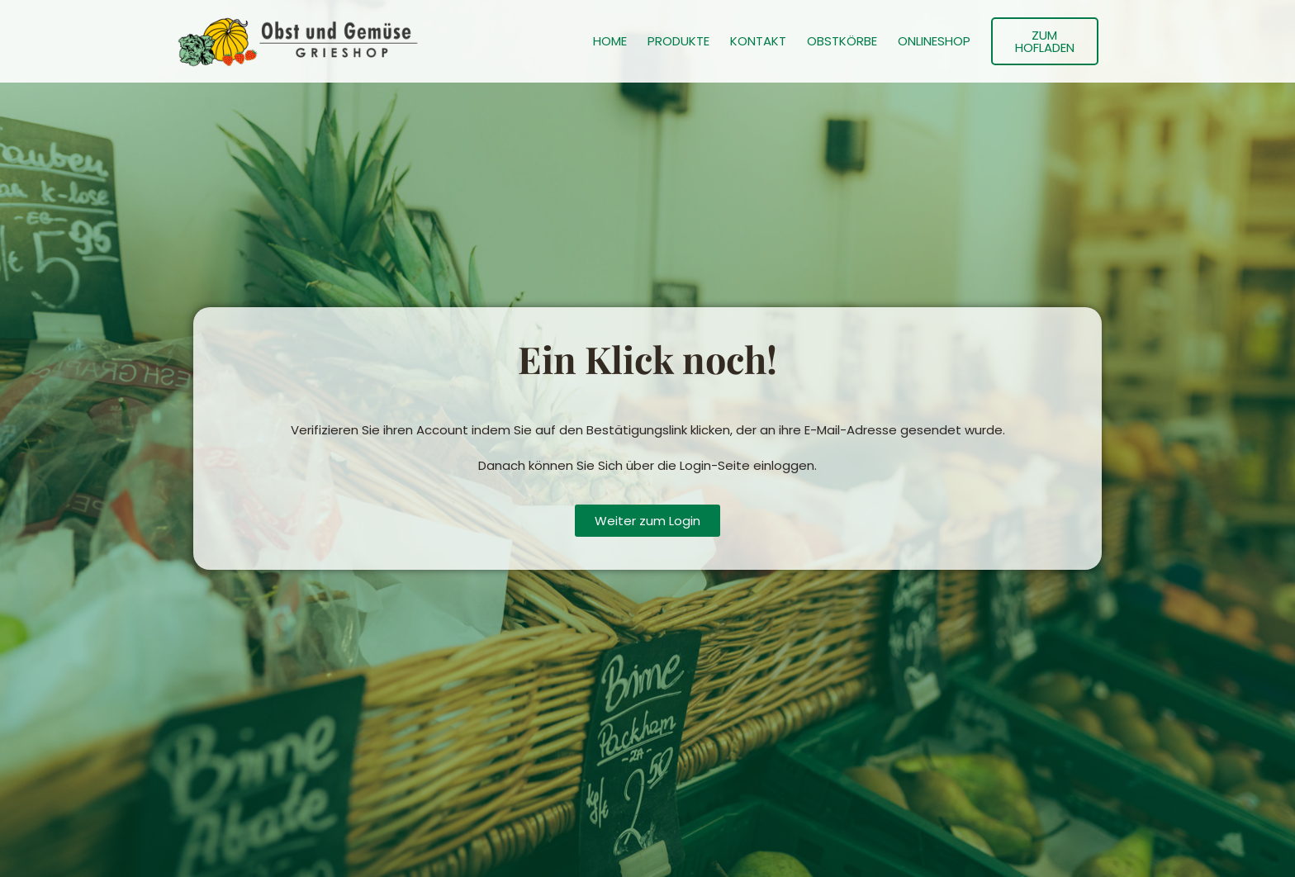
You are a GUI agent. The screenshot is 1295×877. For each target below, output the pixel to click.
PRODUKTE (678, 41)
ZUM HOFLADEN (1044, 41)
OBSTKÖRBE (842, 41)
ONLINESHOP (934, 41)
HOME (610, 41)
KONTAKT (758, 41)
